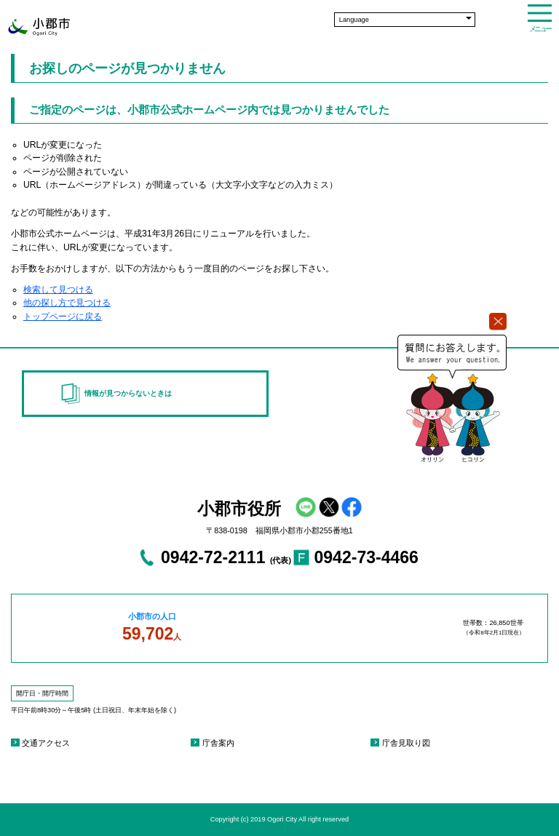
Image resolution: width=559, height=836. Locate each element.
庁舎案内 (218, 743)
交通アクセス (46, 743)
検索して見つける (58, 289)
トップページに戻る (62, 316)
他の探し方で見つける (67, 303)
